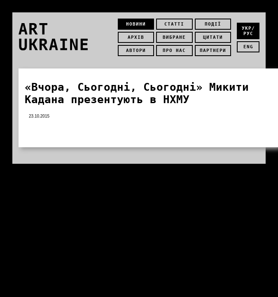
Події (213, 24)
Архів (136, 37)
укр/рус (248, 31)
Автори (136, 50)
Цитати (213, 37)
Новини (136, 24)
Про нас (174, 50)
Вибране (174, 37)
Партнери (213, 50)
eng (248, 47)
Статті (174, 24)
